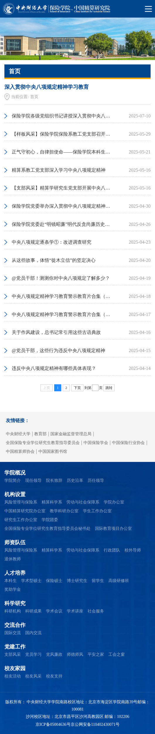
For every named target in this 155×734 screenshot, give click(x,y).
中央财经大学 (18, 434)
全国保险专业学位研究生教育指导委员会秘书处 (47, 528)
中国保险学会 (96, 443)
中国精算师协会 (20, 451)
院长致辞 (54, 480)
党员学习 (33, 654)
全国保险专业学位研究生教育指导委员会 (43, 443)
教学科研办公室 (64, 511)
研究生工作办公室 (20, 520)
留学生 (98, 580)
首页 (34, 97)
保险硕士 (54, 580)
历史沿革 (75, 480)
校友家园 (14, 668)
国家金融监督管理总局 (70, 434)
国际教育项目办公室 (113, 528)
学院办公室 (114, 502)
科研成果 (33, 611)
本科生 (10, 580)
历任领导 (96, 480)
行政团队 (112, 550)
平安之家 (96, 654)
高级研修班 (118, 580)
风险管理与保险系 (20, 502)
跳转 (109, 388)
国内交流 (33, 633)
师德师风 (75, 654)
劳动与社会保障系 (83, 502)
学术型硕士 (31, 580)
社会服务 (96, 611)
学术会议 (54, 611)
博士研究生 (77, 580)
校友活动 (12, 676)
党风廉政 (54, 654)
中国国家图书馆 (52, 451)
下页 (77, 388)
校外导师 (133, 550)
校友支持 (54, 676)
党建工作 (14, 647)
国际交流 (12, 633)
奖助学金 (12, 589)
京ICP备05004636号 (53, 724)
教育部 (40, 434)
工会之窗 (116, 654)
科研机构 (12, 611)
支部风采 (12, 654)
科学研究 (14, 603)
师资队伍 (14, 542)
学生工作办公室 (97, 511)
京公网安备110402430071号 (95, 724)
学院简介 (12, 480)
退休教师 (12, 559)
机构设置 (14, 494)
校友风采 (33, 676)
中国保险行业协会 (128, 443)
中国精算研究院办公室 (24, 511)
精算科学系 (52, 502)
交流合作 (14, 625)
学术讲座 (75, 611)
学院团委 (50, 520)
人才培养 (14, 573)
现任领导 (33, 480)
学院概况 (14, 473)
